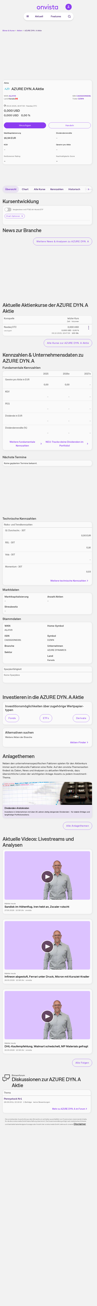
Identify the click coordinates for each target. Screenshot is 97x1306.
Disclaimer (80, 1124)
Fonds (12, 718)
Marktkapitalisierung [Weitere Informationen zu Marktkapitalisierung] (12, 133)
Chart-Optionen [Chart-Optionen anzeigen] (14, 216)
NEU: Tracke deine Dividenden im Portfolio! (67, 443)
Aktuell (39, 16)
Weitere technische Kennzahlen (69, 580)
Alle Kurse (39, 189)
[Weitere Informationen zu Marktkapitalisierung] (10, 138)
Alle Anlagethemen (77, 825)
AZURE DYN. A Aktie (33, 30)
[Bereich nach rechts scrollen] (88, 189)
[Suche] (69, 16)
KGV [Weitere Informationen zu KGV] (6, 144)
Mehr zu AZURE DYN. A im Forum (70, 1108)
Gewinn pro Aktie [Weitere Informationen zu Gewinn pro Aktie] (63, 144)
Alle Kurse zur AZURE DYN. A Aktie (68, 343)
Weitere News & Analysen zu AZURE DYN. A (62, 241)
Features (56, 16)
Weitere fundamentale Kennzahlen (26, 443)
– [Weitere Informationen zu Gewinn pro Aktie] (56, 149)
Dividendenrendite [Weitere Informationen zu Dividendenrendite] (64, 133)
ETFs (46, 718)
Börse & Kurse (8, 30)
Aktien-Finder (79, 742)
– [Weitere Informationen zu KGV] (4, 149)
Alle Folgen (82, 1062)
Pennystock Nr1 (13, 1098)
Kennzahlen (56, 189)
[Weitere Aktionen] (88, 327)
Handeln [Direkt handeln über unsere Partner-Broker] (69, 125)
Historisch (74, 189)
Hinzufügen (25, 125)
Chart (25, 189)
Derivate (81, 718)
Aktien (19, 30)
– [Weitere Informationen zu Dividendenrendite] (56, 138)
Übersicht (10, 189)
